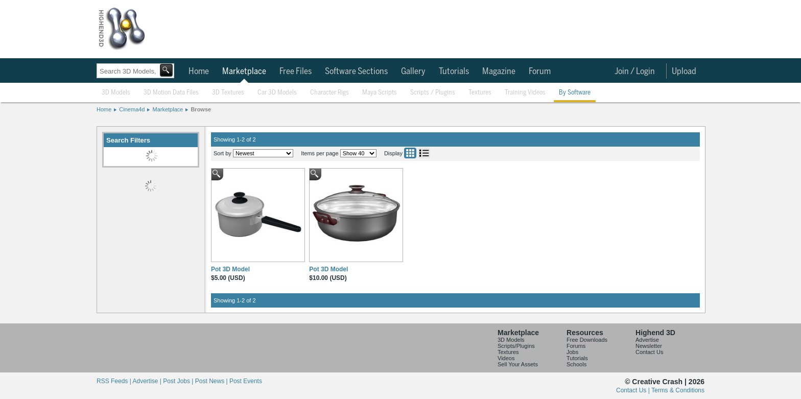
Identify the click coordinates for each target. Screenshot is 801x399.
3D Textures (228, 92)
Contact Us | (633, 390)
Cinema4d (132, 109)
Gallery (413, 71)
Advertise (647, 340)
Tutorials (454, 71)
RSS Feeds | (114, 381)
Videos (506, 358)
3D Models (116, 92)
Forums (576, 346)
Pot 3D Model (230, 269)
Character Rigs (329, 92)
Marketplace (244, 71)
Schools (576, 364)
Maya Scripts (379, 92)
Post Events (245, 381)
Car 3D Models (277, 92)
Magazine (498, 71)
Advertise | (147, 381)
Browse (201, 109)
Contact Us (649, 352)
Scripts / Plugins (432, 92)
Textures (479, 92)
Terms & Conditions (677, 390)
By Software (575, 92)
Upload (684, 71)
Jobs (572, 352)
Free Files (295, 71)
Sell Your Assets (518, 364)
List (424, 153)
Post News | (212, 381)
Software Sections (356, 71)
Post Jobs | (179, 381)
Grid (410, 153)
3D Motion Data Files (171, 92)
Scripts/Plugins (516, 346)
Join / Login (635, 71)
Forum (540, 71)
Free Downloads (587, 340)
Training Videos (525, 92)
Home (199, 71)
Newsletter (648, 346)
